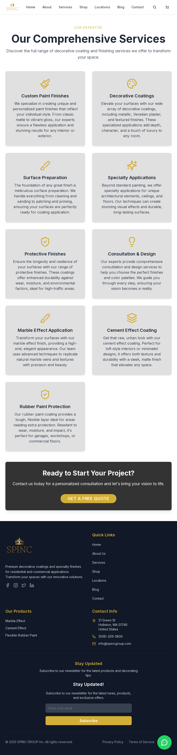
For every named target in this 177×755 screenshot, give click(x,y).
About (47, 7)
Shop (83, 7)
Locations (102, 7)
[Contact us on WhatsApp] (164, 742)
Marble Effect (15, 621)
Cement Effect (15, 628)
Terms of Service (141, 742)
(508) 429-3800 (110, 636)
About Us (99, 553)
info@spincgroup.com (114, 643)
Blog (120, 7)
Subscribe (89, 720)
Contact (137, 7)
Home (30, 7)
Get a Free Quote (88, 498)
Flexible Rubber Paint (21, 635)
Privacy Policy (113, 742)
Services (65, 7)
